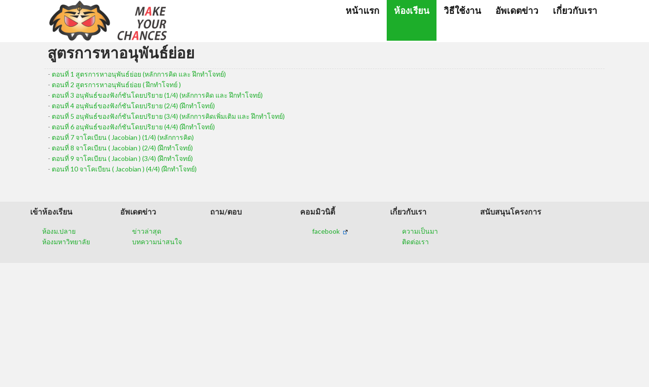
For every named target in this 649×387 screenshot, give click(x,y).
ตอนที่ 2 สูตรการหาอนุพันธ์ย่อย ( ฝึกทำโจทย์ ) (116, 84)
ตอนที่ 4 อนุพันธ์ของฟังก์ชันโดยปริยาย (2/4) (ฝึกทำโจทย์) (133, 106)
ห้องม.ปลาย (59, 231)
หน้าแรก (363, 10)
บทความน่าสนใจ (157, 242)
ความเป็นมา (420, 231)
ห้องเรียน (411, 10)
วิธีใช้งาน (462, 10)
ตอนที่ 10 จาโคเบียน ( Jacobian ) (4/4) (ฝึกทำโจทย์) (124, 169)
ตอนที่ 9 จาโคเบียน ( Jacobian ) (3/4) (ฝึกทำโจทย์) (122, 158)
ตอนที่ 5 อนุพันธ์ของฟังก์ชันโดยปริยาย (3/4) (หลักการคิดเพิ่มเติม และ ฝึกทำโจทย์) (168, 116)
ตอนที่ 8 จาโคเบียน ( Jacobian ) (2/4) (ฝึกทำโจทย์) (122, 148)
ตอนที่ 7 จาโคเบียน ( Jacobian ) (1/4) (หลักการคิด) (123, 137)
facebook (330, 231)
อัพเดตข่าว (516, 10)
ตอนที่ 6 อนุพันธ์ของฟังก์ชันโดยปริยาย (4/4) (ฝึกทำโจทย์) (133, 127)
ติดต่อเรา (415, 242)
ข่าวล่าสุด (146, 231)
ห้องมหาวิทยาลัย (66, 242)
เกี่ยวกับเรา (575, 10)
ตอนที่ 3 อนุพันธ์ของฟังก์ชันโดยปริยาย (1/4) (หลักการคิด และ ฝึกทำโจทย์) (157, 95)
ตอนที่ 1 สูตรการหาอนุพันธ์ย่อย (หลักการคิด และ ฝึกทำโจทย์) (139, 74)
